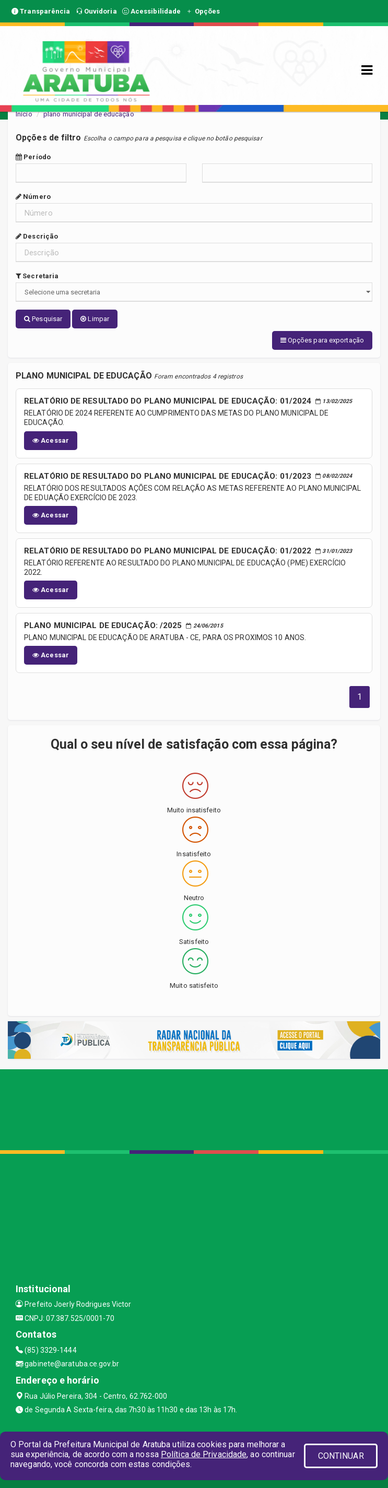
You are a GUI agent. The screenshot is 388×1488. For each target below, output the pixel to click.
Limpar (94, 319)
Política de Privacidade (203, 1454)
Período (33, 157)
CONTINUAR (341, 1456)
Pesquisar (43, 319)
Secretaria (37, 276)
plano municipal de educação (88, 114)
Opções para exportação (322, 340)
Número (33, 196)
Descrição (37, 236)
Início (24, 114)
